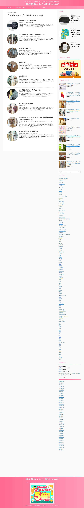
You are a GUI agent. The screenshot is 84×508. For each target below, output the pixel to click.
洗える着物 (61, 304)
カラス (28, 50)
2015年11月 (61, 424)
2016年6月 (61, 412)
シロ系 (60, 206)
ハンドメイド (62, 217)
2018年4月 (61, 383)
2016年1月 (61, 421)
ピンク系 (61, 222)
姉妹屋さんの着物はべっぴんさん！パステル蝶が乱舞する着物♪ (73, 163)
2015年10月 (61, 426)
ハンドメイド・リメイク (64, 218)
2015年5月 (61, 435)
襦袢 (60, 340)
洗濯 (60, 305)
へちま (60, 192)
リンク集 (32, 7)
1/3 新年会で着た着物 (26, 104)
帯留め (60, 290)
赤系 (60, 345)
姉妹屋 (60, 276)
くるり (60, 185)
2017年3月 (61, 398)
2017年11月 (61, 386)
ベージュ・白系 (62, 225)
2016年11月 (61, 405)
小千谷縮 (61, 278)
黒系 (60, 359)
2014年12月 (61, 444)
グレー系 (61, 205)
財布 (60, 344)
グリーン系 (61, 203)
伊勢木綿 (61, 244)
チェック (61, 211)
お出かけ (61, 182)
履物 (28, 91)
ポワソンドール (62, 229)
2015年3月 (61, 438)
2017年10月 (61, 388)
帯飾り (28, 64)
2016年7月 (61, 411)
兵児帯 (60, 253)
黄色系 (60, 357)
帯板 (60, 288)
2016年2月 (61, 419)
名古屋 (31, 36)
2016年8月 (61, 409)
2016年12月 (61, 404)
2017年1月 (61, 402)
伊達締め (61, 246)
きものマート (62, 184)
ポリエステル (62, 227)
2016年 (12, 12)
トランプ (61, 215)
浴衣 (60, 307)
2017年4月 (61, 397)
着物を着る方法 (62, 314)
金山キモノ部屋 (37, 36)
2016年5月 (61, 414)
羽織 (60, 324)
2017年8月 (61, 391)
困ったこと (61, 271)
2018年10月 (61, 381)
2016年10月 (61, 407)
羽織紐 (60, 326)
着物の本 (9, 7)
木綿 (60, 297)
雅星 (60, 352)
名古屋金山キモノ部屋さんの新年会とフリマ (32, 34)
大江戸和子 (61, 274)
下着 (60, 239)
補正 (60, 338)
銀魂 (60, 349)
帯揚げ (60, 286)
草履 (30, 91)
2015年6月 (61, 433)
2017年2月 (61, 400)
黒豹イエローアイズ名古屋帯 (27, 21)
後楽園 (41, 121)
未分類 (60, 298)
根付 (31, 64)
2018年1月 (61, 384)
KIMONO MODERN (63, 178)
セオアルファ (62, 210)
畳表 (34, 50)
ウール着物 (61, 201)
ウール (60, 199)
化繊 (60, 255)
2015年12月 (61, 423)
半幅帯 (60, 257)
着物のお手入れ (62, 311)
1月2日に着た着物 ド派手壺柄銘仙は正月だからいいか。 (73, 137)
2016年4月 (61, 416)
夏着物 (60, 272)
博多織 (60, 265)
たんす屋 (61, 187)
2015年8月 (61, 430)
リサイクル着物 (30, 133)
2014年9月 (61, 449)
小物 (60, 279)
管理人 (44, 7)
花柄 (60, 328)
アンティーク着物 (31, 121)
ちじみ (60, 189)
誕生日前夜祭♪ (23, 76)
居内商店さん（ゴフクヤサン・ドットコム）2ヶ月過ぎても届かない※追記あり (73, 94)
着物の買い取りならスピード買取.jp (42, 484)
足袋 (60, 347)
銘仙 (60, 351)
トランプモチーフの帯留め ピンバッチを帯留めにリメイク (74, 155)
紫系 (60, 319)
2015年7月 (61, 431)
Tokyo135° (61, 180)
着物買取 (61, 318)
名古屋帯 (29, 22)
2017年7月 (61, 393)
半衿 (60, 260)
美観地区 (36, 133)
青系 (60, 354)
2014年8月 (61, 450)
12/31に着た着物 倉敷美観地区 (28, 131)
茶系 (60, 330)
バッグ (60, 220)
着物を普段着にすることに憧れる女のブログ (42, 4)
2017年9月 (61, 390)
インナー (61, 198)
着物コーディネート (21, 7)
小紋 (60, 281)
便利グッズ (61, 251)
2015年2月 (61, 440)
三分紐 (60, 238)
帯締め (60, 291)
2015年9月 (61, 428)
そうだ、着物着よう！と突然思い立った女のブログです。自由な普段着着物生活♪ (42, 482)
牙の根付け (22, 62)
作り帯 (60, 248)
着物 (44, 121)
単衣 (60, 264)
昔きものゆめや (62, 295)
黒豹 (32, 22)
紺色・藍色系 (62, 321)
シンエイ (61, 208)
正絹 (60, 302)
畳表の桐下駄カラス (25, 48)
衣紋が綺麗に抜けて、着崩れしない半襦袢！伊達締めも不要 (73, 146)
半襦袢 (60, 262)
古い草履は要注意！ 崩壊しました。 (30, 90)
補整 (60, 337)
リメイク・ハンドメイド (64, 234)
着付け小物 (61, 309)
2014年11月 (61, 445)
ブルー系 (61, 224)
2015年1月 (61, 442)
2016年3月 (61, 417)
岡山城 (36, 121)
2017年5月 (61, 395)
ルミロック (61, 236)
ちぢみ (60, 191)
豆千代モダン (62, 342)
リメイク (61, 232)
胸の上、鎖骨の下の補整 (72, 118)
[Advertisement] (71, 463)
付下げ (60, 243)
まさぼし (61, 194)
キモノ (28, 36)
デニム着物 (61, 213)
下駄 (31, 50)
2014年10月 (61, 447)
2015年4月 (61, 437)
